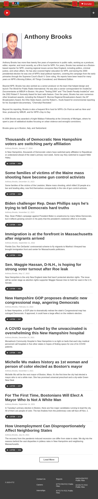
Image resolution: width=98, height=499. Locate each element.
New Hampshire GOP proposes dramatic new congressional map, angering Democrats (46, 300)
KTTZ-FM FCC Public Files (64, 485)
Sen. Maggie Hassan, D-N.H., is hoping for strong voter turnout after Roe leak (43, 266)
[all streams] (94, 13)
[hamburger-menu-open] (6, 3)
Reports (59, 479)
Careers (39, 485)
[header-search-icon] (74, 3)
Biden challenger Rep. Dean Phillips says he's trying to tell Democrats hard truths (47, 205)
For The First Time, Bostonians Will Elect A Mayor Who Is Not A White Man (44, 397)
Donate (88, 4)
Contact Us (40, 479)
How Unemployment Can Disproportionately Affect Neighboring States (45, 428)
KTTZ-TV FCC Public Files (64, 492)
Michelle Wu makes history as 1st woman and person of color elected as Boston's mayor (46, 364)
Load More (49, 460)
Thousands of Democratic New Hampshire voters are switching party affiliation (43, 141)
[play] (7, 12)
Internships (40, 490)
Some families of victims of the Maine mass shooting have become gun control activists (45, 175)
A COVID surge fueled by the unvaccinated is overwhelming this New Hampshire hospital (46, 330)
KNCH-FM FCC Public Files (82, 479)
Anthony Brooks (11, 148)
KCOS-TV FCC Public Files (82, 486)
